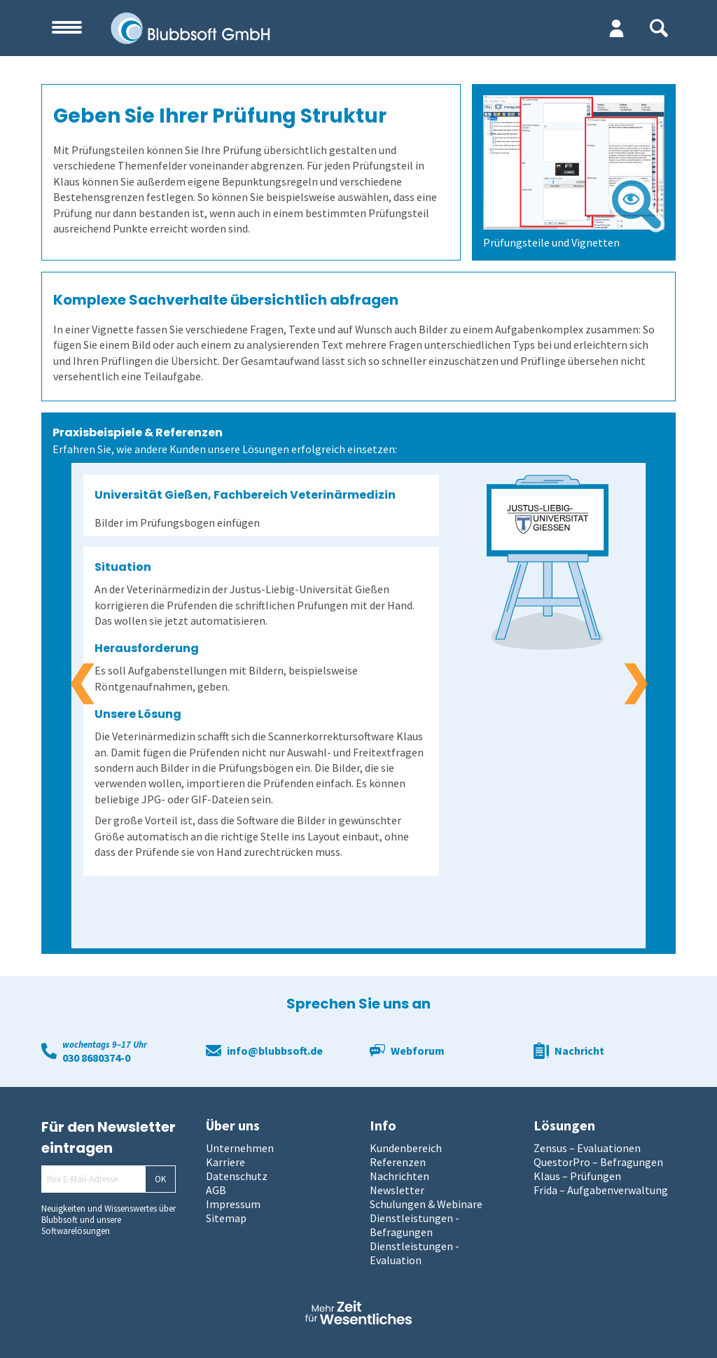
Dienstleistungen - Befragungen (414, 1225)
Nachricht (579, 1051)
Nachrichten (399, 1176)
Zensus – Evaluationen (587, 1148)
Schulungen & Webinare (426, 1204)
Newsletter (397, 1190)
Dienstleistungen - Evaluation (414, 1253)
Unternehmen (240, 1148)
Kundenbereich (406, 1148)
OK (160, 1179)
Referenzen (398, 1162)
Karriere (225, 1162)
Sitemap (226, 1218)
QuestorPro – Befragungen (598, 1162)
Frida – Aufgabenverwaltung (601, 1190)
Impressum (233, 1204)
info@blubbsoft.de (275, 1051)
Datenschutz (236, 1176)
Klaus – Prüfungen (577, 1176)
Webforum (418, 1051)
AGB (216, 1190)
